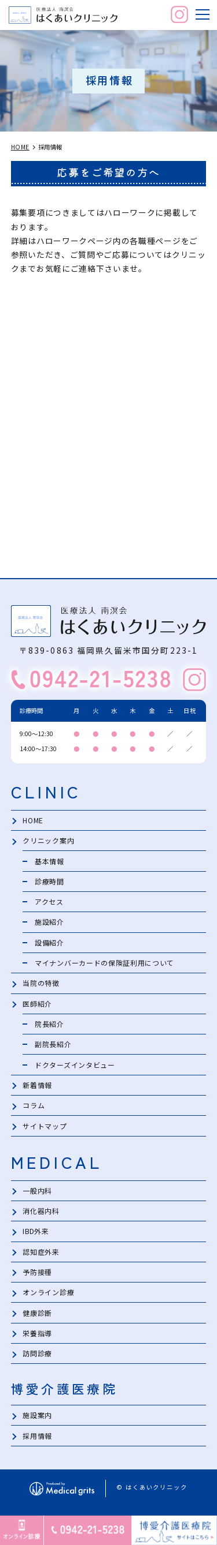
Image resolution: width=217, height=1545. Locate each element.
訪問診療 (37, 1357)
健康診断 (37, 1316)
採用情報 (37, 1440)
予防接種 (37, 1275)
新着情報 (37, 1087)
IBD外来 (36, 1234)
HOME (33, 820)
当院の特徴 (41, 984)
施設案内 (37, 1419)
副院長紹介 (53, 1046)
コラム (34, 1108)
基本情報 (49, 861)
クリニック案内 (48, 841)
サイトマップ (45, 1128)
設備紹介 (49, 943)
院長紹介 (49, 1025)
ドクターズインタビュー (75, 1066)
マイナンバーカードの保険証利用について (104, 964)
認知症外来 (41, 1254)
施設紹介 (49, 923)
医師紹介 (37, 1005)
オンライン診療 (48, 1296)
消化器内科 (41, 1213)
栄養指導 (37, 1337)
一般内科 (37, 1193)
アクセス (49, 902)
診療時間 (49, 882)
